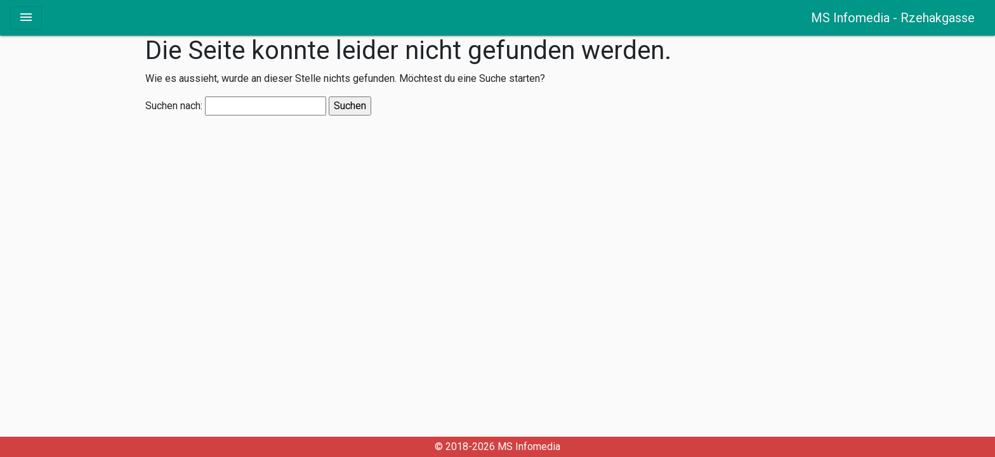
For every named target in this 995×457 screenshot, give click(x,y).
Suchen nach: (173, 106)
